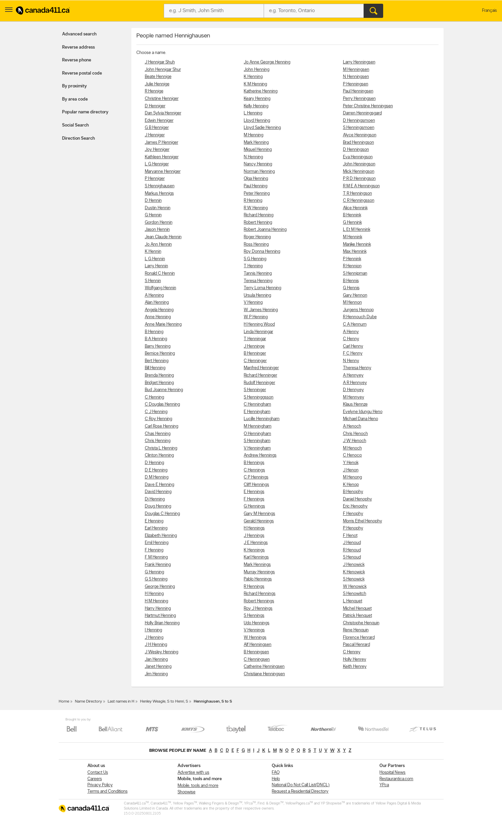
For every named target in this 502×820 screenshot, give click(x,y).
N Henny (351, 361)
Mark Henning (256, 142)
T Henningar (255, 339)
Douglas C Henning (162, 514)
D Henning (154, 463)
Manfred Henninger (261, 368)
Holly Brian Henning (162, 623)
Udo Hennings (256, 623)
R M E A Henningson (361, 186)
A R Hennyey (355, 383)
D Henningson (356, 149)
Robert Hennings (259, 601)
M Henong (352, 477)
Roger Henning (257, 237)
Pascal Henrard (356, 645)
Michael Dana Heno (360, 419)
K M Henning (255, 84)
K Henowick (354, 572)
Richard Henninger (260, 375)
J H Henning (156, 645)
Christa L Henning (161, 448)
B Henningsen (256, 652)
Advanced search (79, 34)
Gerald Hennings (259, 521)
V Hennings (254, 630)
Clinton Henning (159, 455)
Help (276, 779)
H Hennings (254, 528)
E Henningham (257, 412)
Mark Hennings (257, 565)
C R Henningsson (358, 200)
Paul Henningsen (358, 91)
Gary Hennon (355, 295)
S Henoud (352, 557)
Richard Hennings (259, 594)
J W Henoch (354, 441)
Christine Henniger (162, 99)
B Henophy (353, 492)
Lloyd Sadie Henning (262, 128)
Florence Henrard (359, 637)
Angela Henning (159, 310)
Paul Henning (255, 186)
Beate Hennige (158, 77)
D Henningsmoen (359, 120)
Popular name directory (85, 112)
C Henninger (255, 361)
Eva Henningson (358, 157)
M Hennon (352, 302)
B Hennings (254, 463)
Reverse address (78, 47)
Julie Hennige (157, 84)
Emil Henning (156, 543)
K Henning (253, 77)
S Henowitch (354, 594)
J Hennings (254, 536)
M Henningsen (356, 69)
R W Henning (256, 208)
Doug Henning (158, 506)
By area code (75, 99)
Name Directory (88, 702)
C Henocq (352, 455)
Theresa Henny (357, 368)
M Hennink (352, 237)
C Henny (351, 339)
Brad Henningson (358, 142)
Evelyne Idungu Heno (362, 412)
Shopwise (186, 792)
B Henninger (255, 353)
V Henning (253, 302)
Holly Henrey (354, 659)
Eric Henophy (355, 506)
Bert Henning (156, 361)
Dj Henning (155, 499)
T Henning (253, 266)
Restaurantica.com (396, 779)
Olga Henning (256, 178)
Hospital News (392, 772)
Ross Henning (256, 244)
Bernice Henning (160, 353)
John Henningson (359, 164)
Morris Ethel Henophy (362, 521)
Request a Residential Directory (300, 791)
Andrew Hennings (260, 455)
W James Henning (261, 310)
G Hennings (254, 506)
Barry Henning (157, 346)
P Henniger (155, 178)
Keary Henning (257, 99)
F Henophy (353, 514)
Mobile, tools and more (198, 786)
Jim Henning (156, 674)
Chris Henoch (355, 434)
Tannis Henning (258, 273)
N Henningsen (356, 77)
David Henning (158, 492)
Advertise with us (193, 772)
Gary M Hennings (259, 514)
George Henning (160, 586)
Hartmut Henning (160, 615)
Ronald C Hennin (160, 273)
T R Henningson (357, 193)
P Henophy (353, 528)
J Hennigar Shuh (160, 62)
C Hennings (254, 470)
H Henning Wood (259, 324)
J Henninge (254, 346)
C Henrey (352, 652)
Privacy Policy (100, 785)
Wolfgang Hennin (160, 288)
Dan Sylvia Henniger (163, 113)
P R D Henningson (359, 178)
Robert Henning (258, 222)
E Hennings (254, 492)
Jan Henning (156, 659)
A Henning (154, 295)
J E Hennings (256, 543)
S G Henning (255, 259)
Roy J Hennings (258, 608)
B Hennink (352, 215)
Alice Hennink (355, 208)
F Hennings (254, 499)
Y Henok (351, 463)
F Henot (350, 536)
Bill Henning (155, 368)
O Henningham (257, 434)
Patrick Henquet (357, 615)
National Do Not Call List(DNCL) (300, 785)
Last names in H (121, 702)
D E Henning (156, 470)
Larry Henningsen (359, 62)
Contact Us (97, 772)
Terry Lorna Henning (262, 288)
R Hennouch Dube (360, 317)
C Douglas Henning (162, 404)
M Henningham (257, 426)
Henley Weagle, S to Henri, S (164, 702)
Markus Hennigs (159, 193)
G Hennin (153, 215)
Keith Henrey (355, 666)
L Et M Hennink (356, 229)
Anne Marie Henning (163, 324)
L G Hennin (155, 259)
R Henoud (352, 550)
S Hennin (153, 281)
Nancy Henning (258, 164)
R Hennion (352, 266)
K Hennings (254, 550)
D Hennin (153, 200)
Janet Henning (158, 666)
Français (489, 10)
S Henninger (255, 390)
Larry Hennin (156, 266)
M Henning (253, 135)
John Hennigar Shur (163, 69)
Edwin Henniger (159, 120)
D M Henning (156, 477)
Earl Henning (156, 528)
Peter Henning (257, 193)
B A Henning (156, 339)
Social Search (75, 125)
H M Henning (156, 601)
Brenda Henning (159, 375)
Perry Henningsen (359, 99)
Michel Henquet (357, 608)
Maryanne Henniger (163, 171)
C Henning (154, 397)
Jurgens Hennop (358, 310)
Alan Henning (157, 302)
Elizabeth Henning (161, 536)
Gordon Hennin (159, 222)
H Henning (154, 594)
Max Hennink (355, 251)
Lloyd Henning (257, 120)
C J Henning (156, 412)
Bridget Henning (159, 383)
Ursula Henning (257, 295)
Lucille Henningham (262, 419)
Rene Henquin (356, 630)
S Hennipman (355, 273)
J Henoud (352, 543)
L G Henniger (157, 164)
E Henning (154, 521)
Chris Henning (157, 441)
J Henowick (354, 565)
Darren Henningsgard (362, 113)
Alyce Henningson (359, 135)
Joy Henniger (157, 149)
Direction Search (78, 138)
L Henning (253, 113)
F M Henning (156, 557)
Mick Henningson (358, 171)
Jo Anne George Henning (267, 62)
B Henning (154, 332)
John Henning (256, 69)
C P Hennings (256, 477)
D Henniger (155, 106)
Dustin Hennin (157, 208)
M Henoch (352, 448)
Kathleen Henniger (162, 157)
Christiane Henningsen (264, 674)
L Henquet (352, 601)
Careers (94, 779)
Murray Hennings (259, 572)
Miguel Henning (258, 149)
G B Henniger (157, 128)
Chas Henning (157, 434)
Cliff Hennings (256, 485)
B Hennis (351, 281)
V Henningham (257, 448)
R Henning (253, 200)
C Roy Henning (158, 419)
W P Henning (256, 317)
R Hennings (254, 586)
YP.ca (384, 785)
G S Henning (156, 579)
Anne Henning (158, 317)
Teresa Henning (258, 281)
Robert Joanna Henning (265, 229)
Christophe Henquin (361, 623)
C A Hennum (355, 324)
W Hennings (255, 637)
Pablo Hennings (258, 579)
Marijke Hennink (357, 244)
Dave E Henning (159, 485)
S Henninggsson (258, 397)
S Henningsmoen (358, 128)
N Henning (253, 157)
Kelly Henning (256, 106)
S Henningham (257, 441)
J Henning (154, 637)
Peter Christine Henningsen (368, 106)
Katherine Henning (261, 91)
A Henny (351, 332)
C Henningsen (257, 659)
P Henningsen (355, 84)
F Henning (154, 550)
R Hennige (154, 91)
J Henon (351, 470)
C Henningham (257, 404)
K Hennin (153, 251)
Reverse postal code (82, 73)
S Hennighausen (160, 186)
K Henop (351, 485)
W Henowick (355, 586)
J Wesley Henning (161, 652)
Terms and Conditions (107, 791)
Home (64, 702)
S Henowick (354, 579)
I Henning (153, 630)
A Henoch (352, 426)
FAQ (276, 772)
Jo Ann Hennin (158, 244)
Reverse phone (76, 60)
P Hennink (352, 259)
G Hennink (352, 222)
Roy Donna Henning (262, 251)
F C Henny (353, 353)
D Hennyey (353, 390)
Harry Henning (158, 608)
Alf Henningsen (257, 645)
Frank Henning (158, 565)
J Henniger (155, 135)
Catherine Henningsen (264, 666)
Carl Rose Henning (161, 426)
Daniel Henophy (357, 499)
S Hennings (254, 615)
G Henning (154, 572)
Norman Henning (259, 171)
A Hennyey (353, 375)
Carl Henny (353, 346)
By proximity (74, 86)
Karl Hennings (256, 557)
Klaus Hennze (355, 404)
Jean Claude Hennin (163, 237)
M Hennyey (353, 397)
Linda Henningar (258, 332)
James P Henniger (161, 142)
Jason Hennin (157, 229)
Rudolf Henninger (259, 383)
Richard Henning (258, 215)
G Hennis (351, 288)
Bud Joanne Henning (164, 390)
